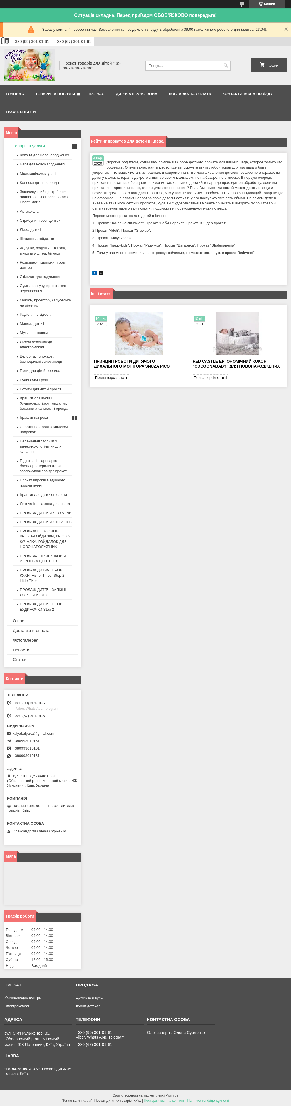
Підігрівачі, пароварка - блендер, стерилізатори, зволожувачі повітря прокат (43, 466)
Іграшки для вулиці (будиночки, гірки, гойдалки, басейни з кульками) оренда (44, 403)
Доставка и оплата (31, 630)
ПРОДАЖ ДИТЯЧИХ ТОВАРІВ (45, 513)
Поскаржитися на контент (164, 1101)
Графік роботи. (21, 112)
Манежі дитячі (32, 323)
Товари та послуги (55, 94)
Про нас (96, 94)
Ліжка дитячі (30, 229)
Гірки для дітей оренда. (40, 370)
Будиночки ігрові (34, 380)
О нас (18, 620)
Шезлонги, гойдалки (37, 239)
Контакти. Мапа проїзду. (248, 94)
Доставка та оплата (190, 94)
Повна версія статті (111, 377)
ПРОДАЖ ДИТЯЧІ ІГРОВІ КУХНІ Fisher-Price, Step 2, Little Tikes (42, 575)
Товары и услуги (29, 145)
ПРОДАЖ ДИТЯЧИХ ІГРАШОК (46, 522)
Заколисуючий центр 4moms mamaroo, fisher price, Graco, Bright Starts (44, 197)
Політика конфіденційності (208, 1101)
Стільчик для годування (40, 276)
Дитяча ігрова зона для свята (45, 504)
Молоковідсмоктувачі (38, 173)
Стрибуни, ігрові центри (40, 220)
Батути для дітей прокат (40, 389)
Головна (15, 94)
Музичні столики (34, 333)
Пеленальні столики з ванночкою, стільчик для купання (40, 446)
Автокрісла (29, 211)
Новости (21, 649)
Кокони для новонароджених (44, 155)
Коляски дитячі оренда (39, 182)
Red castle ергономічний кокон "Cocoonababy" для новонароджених (236, 363)
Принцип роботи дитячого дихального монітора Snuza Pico (132, 363)
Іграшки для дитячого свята (43, 495)
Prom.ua (172, 1095)
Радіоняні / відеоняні (37, 314)
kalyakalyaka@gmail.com (33, 733)
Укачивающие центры (22, 997)
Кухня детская (88, 1006)
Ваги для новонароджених (42, 164)
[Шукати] (226, 66)
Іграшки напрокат (35, 417)
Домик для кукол (90, 997)
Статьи (20, 659)
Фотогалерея (25, 640)
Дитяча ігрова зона (136, 94)
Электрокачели (17, 1006)
